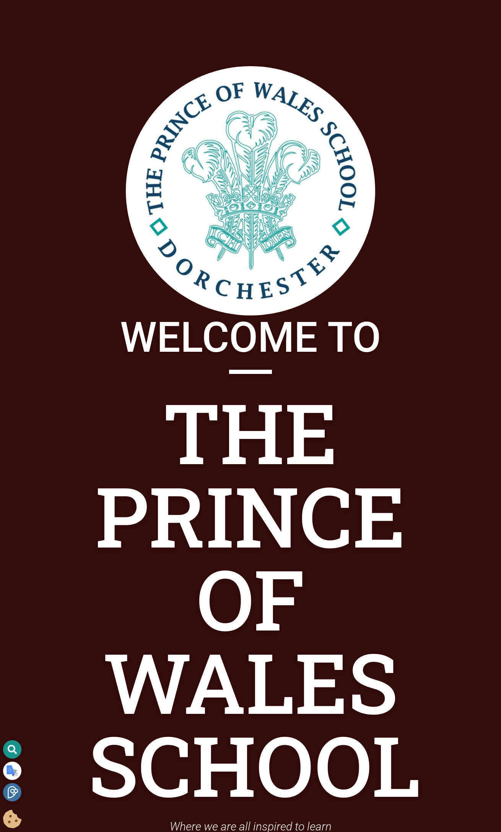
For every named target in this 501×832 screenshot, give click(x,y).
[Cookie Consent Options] (12, 819)
